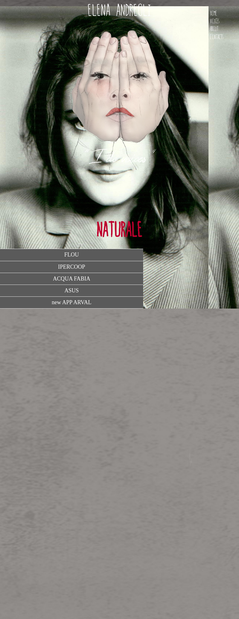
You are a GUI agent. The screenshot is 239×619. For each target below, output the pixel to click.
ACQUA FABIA (71, 279)
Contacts (216, 37)
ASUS (71, 290)
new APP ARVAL (71, 302)
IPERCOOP (71, 267)
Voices (214, 21)
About (214, 28)
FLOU (71, 255)
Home (213, 13)
